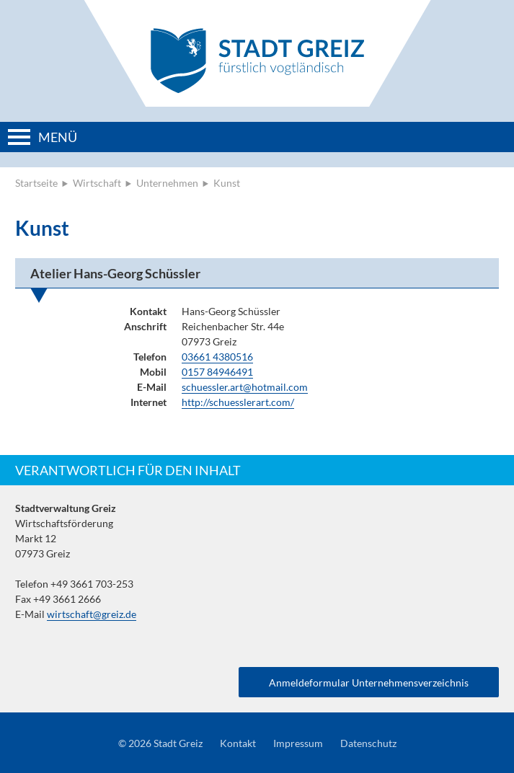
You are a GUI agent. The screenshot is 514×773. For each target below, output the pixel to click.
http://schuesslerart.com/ (238, 402)
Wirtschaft (97, 183)
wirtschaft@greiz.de (91, 614)
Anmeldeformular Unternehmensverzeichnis (369, 682)
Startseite (36, 183)
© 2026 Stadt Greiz (160, 743)
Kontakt (238, 743)
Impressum (298, 743)
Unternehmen (167, 183)
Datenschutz (368, 743)
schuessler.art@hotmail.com (245, 387)
